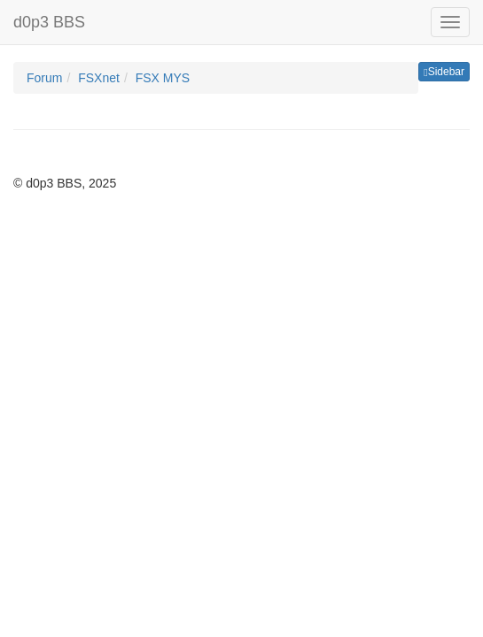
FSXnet (99, 78)
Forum (44, 78)
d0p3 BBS (49, 22)
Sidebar (444, 71)
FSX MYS (163, 78)
